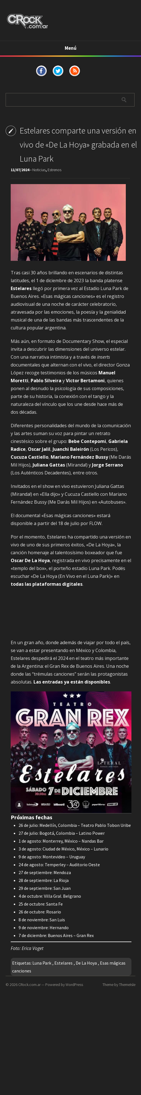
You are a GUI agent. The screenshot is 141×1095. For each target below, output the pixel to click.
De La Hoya (86, 963)
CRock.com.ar (29, 984)
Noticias (39, 169)
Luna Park (41, 963)
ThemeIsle (127, 984)
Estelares (63, 963)
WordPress (74, 984)
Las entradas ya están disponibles (71, 682)
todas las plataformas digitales (46, 584)
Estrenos (54, 169)
